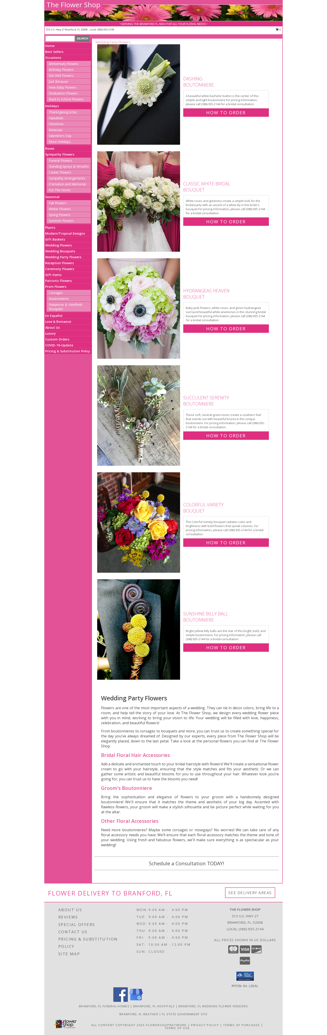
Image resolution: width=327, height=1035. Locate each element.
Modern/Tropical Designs (65, 233)
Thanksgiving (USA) (63, 112)
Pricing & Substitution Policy (67, 351)
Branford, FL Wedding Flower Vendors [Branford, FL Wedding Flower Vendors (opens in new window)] (213, 1006)
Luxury (50, 333)
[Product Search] (60, 39)
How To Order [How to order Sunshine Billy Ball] (226, 647)
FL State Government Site (185, 1014)
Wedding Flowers (58, 245)
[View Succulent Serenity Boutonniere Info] (139, 415)
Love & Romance (58, 321)
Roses (49, 148)
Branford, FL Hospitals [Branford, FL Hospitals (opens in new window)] (154, 1006)
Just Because (58, 81)
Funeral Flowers (60, 160)
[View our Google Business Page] (136, 1000)
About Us (52, 327)
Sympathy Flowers (59, 154)
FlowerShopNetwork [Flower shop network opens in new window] (166, 1025)
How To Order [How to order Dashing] (226, 112)
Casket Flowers (60, 172)
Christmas (56, 124)
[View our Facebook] (120, 1000)
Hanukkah (56, 118)
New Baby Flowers (63, 87)
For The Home (59, 190)
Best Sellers (54, 52)
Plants (50, 227)
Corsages (56, 293)
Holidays (52, 106)
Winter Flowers (60, 209)
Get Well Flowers (61, 75)
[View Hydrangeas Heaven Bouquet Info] (139, 308)
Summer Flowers (61, 221)
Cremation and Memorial (67, 184)
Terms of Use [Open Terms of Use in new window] (177, 1028)
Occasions (53, 57)
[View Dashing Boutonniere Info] (139, 94)
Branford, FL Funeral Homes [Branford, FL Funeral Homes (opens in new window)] (104, 1006)
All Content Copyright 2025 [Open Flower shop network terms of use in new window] (118, 1025)
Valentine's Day (60, 136)
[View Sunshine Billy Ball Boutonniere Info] (139, 629)
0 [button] (278, 29)
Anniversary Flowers (63, 64)
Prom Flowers (55, 286)
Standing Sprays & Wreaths (69, 166)
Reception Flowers (59, 263)
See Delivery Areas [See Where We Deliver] (250, 892)
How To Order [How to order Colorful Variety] (226, 543)
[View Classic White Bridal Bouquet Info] (139, 201)
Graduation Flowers (63, 93)
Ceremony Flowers (59, 269)
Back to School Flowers (66, 99)
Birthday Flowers (61, 69)
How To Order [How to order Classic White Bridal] (226, 222)
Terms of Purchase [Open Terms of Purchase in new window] (241, 1025)
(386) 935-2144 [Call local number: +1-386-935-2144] (105, 29)
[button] (245, 976)
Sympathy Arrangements (67, 178)
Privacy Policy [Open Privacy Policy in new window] (205, 1025)
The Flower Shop (73, 4)
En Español (53, 315)
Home (49, 46)
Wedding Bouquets (60, 251)
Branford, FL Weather (138, 1014)
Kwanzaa (55, 130)
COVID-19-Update (59, 345)
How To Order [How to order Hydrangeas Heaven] (226, 329)
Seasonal (52, 197)
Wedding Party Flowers (63, 257)
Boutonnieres (59, 298)
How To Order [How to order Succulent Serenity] (226, 436)
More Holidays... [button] (60, 141)
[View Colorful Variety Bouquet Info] (139, 522)
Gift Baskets (55, 239)
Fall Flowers (57, 203)
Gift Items (53, 275)
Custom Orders (57, 339)
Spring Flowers (59, 215)
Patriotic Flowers (58, 281)
